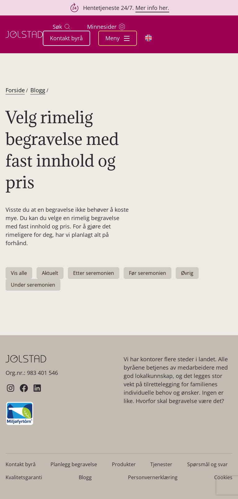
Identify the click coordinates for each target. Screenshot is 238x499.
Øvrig (187, 273)
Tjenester (161, 464)
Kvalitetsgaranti (24, 477)
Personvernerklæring (153, 477)
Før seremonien (147, 273)
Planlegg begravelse (74, 464)
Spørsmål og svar (207, 464)
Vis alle (19, 273)
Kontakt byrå (66, 38)
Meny (117, 38)
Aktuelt (50, 273)
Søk (61, 27)
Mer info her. (152, 7)
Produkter (124, 464)
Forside (15, 90)
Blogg (37, 90)
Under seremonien (33, 284)
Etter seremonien (93, 273)
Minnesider (106, 27)
